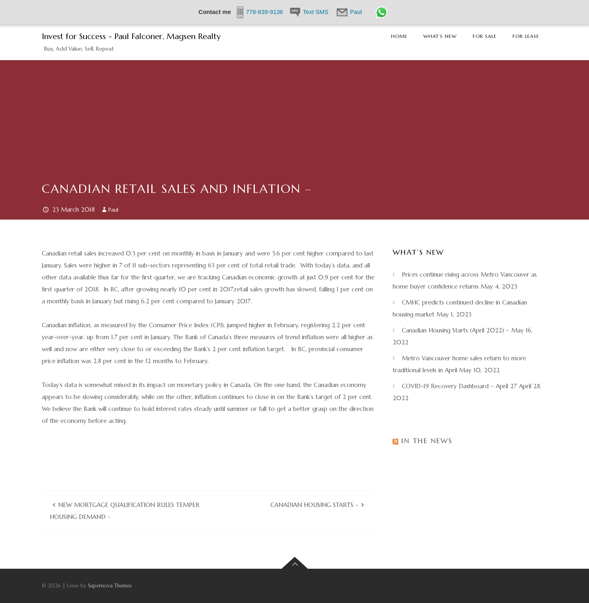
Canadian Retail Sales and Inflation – (177, 188)
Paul (113, 209)
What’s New (440, 36)
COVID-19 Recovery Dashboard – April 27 (459, 386)
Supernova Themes (110, 585)
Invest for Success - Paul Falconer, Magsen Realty (131, 36)
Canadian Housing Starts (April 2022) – (455, 330)
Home (399, 36)
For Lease (526, 36)
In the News (426, 440)
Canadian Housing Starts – (314, 505)
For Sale (485, 36)
